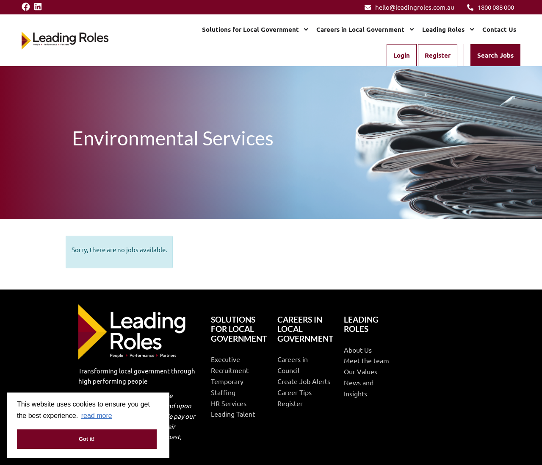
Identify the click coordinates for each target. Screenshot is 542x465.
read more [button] (96, 415)
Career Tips (294, 392)
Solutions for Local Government (250, 29)
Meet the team (366, 360)
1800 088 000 (490, 7)
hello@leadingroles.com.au (409, 7)
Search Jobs (495, 55)
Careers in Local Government (360, 29)
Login (401, 55)
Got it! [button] (87, 439)
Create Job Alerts (303, 381)
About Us (358, 349)
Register (438, 55)
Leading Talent (233, 413)
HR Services (228, 403)
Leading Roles (443, 29)
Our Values (360, 371)
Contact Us (499, 29)
